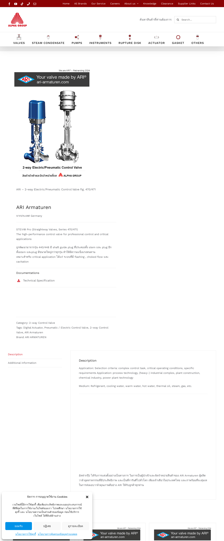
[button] (87, 497)
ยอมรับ (19, 526)
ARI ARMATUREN (35, 337)
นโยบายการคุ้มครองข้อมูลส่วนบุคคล (57, 534)
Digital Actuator (33, 327)
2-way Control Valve (42, 322)
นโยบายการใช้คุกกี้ (25, 534)
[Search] (177, 19)
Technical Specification (39, 280)
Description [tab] (15, 354)
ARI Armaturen (34, 332)
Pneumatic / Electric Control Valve (66, 327)
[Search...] (195, 19)
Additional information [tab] (22, 362)
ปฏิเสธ (47, 526)
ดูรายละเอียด (75, 526)
